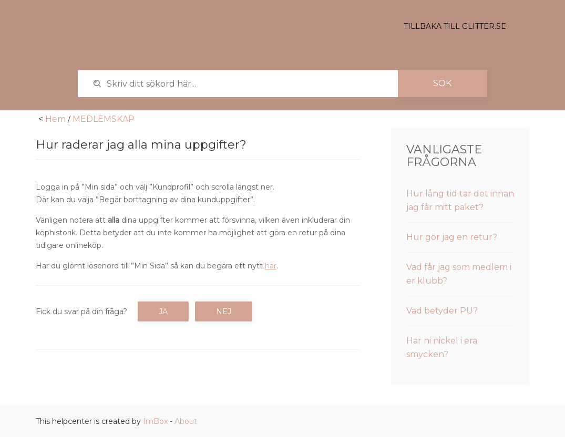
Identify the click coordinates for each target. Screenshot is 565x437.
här (270, 265)
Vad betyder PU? (442, 311)
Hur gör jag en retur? (451, 237)
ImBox (155, 421)
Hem (55, 119)
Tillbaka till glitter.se (455, 26)
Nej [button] (223, 311)
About (185, 421)
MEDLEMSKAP (104, 119)
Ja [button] (163, 311)
